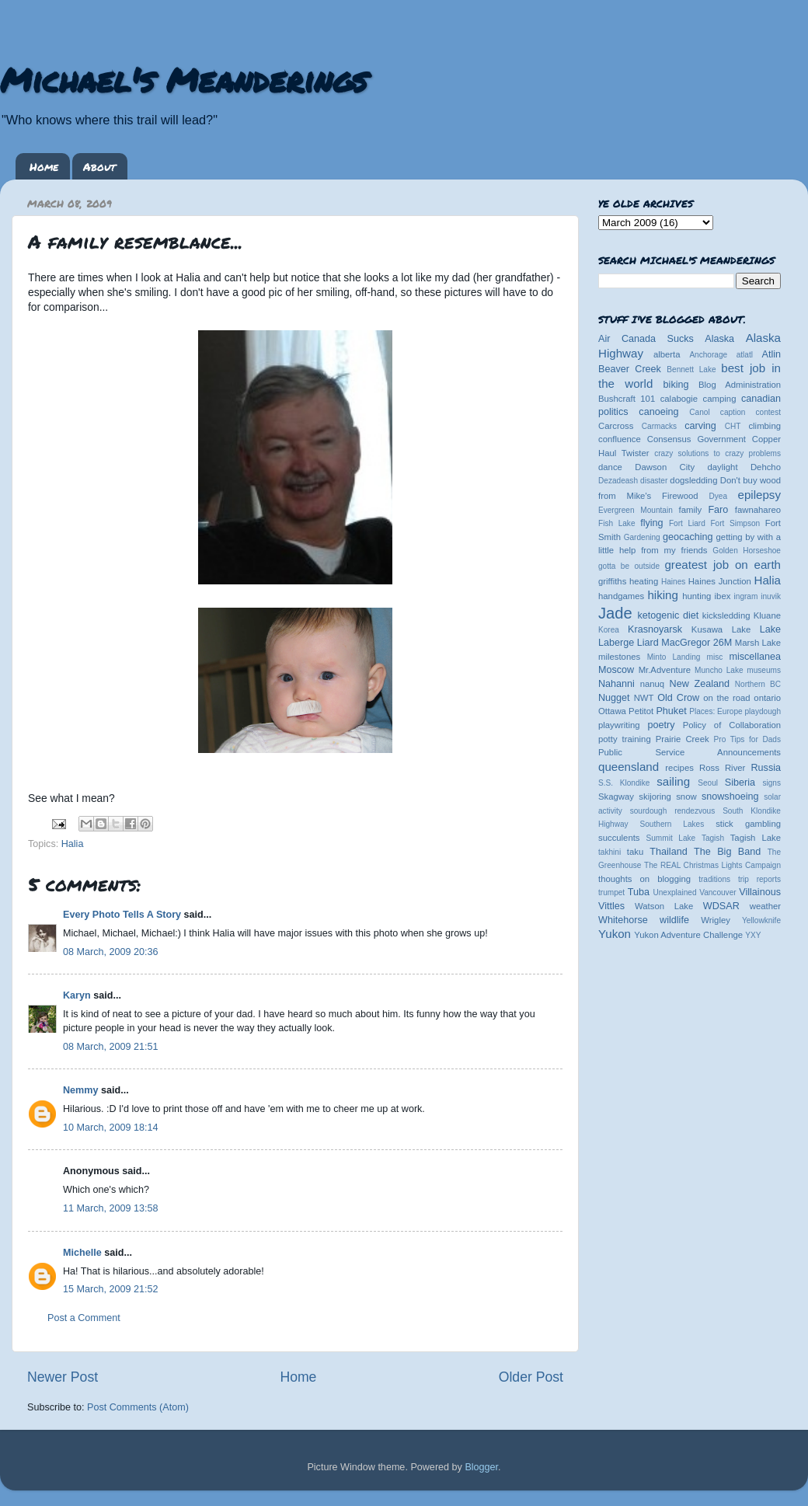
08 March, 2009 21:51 (110, 1046)
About (99, 166)
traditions (714, 879)
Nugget (614, 697)
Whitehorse (623, 920)
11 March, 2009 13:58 (110, 1208)
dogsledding (693, 480)
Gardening (642, 537)
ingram (746, 596)
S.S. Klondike (624, 783)
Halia (72, 843)
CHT (733, 426)
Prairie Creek (682, 739)
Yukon (614, 933)
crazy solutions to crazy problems (717, 453)
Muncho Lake (719, 670)
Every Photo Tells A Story (122, 914)
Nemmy (81, 1090)
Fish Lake (617, 523)
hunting (696, 596)
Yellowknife (761, 920)
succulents (619, 837)
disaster (653, 480)
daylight (722, 467)
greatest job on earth (722, 564)
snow (686, 796)
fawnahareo (758, 509)
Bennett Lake (691, 369)
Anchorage (708, 354)
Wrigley (715, 920)
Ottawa (612, 711)
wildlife (674, 920)
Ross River (722, 767)
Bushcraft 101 (626, 398)
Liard (648, 642)
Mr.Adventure (665, 670)
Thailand (668, 851)
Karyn (77, 995)
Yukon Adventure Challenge (688, 935)
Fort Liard (687, 523)
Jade (615, 613)
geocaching (687, 537)
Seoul (708, 783)
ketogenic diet (667, 615)
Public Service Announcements (689, 752)
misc (715, 657)
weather (765, 906)
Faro (718, 509)
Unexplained (674, 892)
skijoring (655, 796)
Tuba (639, 892)
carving (700, 425)
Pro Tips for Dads (747, 739)
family (690, 509)
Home (44, 166)
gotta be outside (629, 566)
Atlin (772, 354)
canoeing (658, 411)
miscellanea (755, 656)
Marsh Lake (758, 642)
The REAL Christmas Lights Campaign (712, 865)
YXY (753, 935)
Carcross (615, 426)
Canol (699, 412)
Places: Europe (715, 711)
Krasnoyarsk (655, 629)
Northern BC (758, 684)
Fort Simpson (735, 523)
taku (635, 851)
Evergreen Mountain (635, 510)
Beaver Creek (629, 369)
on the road (726, 697)
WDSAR (721, 906)
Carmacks (659, 426)
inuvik (771, 596)
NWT (644, 697)
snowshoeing (730, 796)
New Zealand (700, 683)
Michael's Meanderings (183, 79)
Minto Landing (674, 657)
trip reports (759, 879)
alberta (667, 354)
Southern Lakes (672, 824)
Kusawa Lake (721, 629)
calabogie (679, 398)
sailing (673, 781)
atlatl (745, 354)
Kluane (767, 615)
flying (651, 523)
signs (771, 783)
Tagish (713, 838)
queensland (628, 766)
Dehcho (766, 467)
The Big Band (727, 851)
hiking (662, 594)
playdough (762, 711)
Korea (608, 630)
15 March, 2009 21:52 (110, 1289)
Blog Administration (739, 384)
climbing (764, 426)
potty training (624, 739)
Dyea (718, 496)
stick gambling (748, 823)
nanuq (652, 684)
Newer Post (62, 1377)
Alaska (719, 338)
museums (764, 670)
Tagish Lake (755, 837)
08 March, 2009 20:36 (110, 951)
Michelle (82, 1252)
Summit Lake (671, 838)
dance (610, 467)
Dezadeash (618, 480)
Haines (673, 581)
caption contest (750, 412)
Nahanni (616, 683)
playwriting (619, 725)
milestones (619, 656)
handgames (621, 596)
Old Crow (678, 697)
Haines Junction (719, 581)
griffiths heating (628, 581)
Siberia (740, 782)
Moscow (616, 669)
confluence (619, 439)
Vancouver (717, 892)
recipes (679, 767)
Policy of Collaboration (732, 725)
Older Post (531, 1377)
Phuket (671, 711)
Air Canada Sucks (646, 338)
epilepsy (759, 494)
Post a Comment (83, 1318)
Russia (766, 767)
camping (720, 398)
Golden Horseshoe (746, 550)
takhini (609, 852)
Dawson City (665, 467)
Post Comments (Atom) (138, 1407)
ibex (723, 596)
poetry (660, 725)
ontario (767, 697)
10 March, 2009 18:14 (110, 1127)
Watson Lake (664, 906)
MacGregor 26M (696, 642)
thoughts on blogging (644, 879)
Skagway (616, 796)
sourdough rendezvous (673, 811)
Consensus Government (696, 439)
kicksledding (726, 615)
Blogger (481, 1467)
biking (676, 384)
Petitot (641, 711)
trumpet (611, 892)
